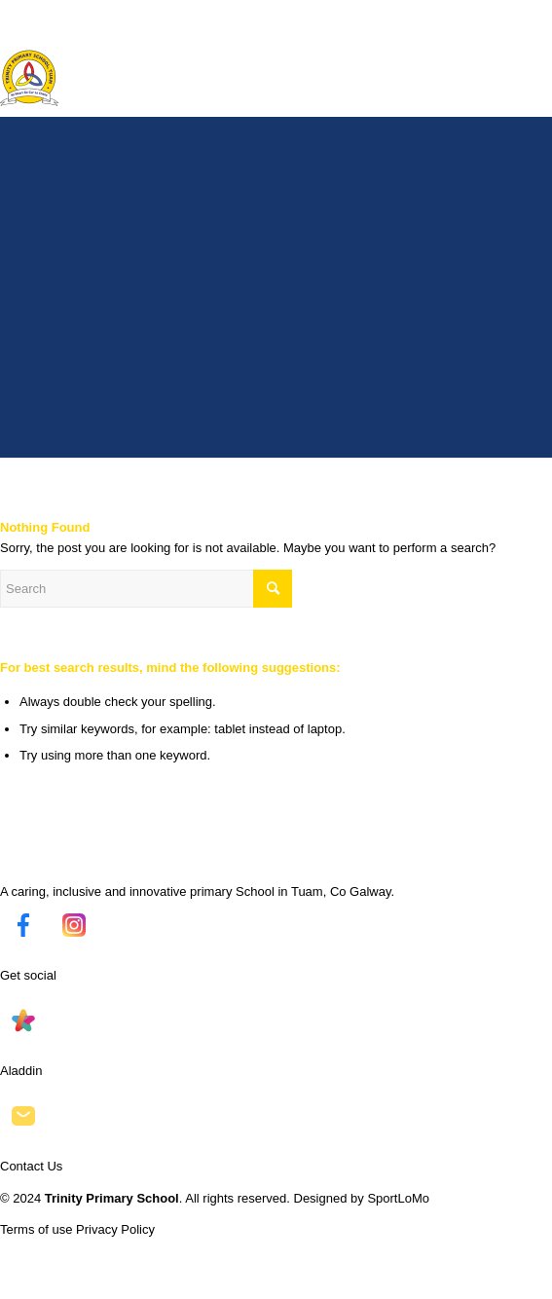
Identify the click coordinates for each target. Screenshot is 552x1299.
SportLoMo (398, 1198)
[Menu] (525, 39)
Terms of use (36, 1229)
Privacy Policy (115, 1229)
